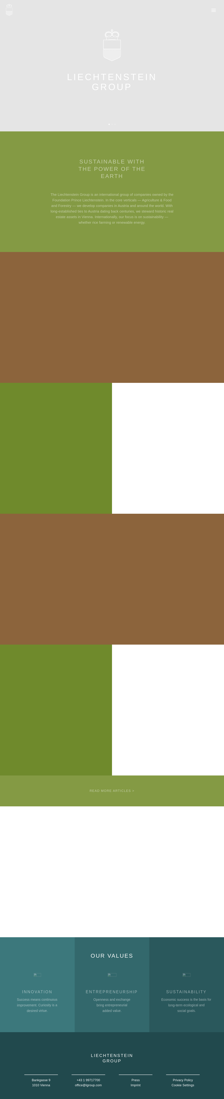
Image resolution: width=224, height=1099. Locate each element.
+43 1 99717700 (88, 1080)
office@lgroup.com (88, 1085)
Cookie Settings (183, 1085)
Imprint (136, 1085)
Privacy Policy (183, 1080)
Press (135, 1080)
